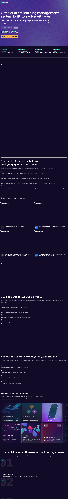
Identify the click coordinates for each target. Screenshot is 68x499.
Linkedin (59, 486)
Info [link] (38, 2)
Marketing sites (40, 494)
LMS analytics (46, 486)
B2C (51, 486)
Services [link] (27, 2)
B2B (51, 484)
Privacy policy (60, 484)
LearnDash (46, 484)
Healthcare (53, 488)
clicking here (24, 374)
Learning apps (46, 488)
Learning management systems (39, 491)
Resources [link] (44, 2)
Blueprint (38, 484)
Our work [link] (34, 2)
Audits (38, 496)
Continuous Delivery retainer (46, 495)
